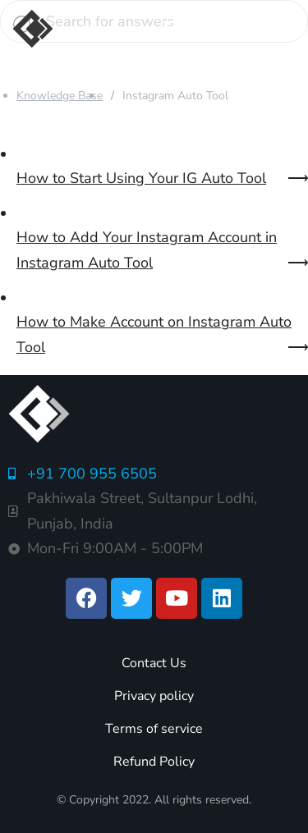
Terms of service (154, 729)
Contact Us (154, 663)
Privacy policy (154, 696)
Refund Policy (154, 762)
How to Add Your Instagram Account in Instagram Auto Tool (146, 249)
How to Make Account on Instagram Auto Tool (154, 334)
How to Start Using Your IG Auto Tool (141, 178)
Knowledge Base (59, 95)
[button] (175, 28)
